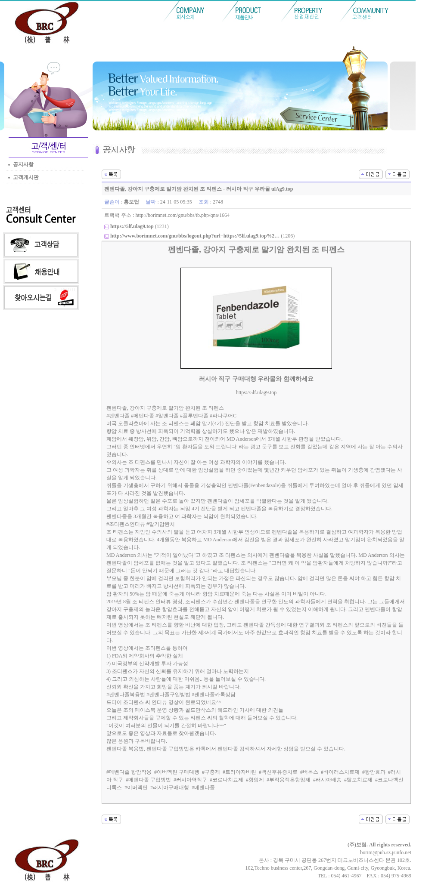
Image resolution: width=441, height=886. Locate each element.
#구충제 (211, 772)
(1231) (139, 226)
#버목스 (309, 772)
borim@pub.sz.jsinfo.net (385, 852)
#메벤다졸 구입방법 (148, 780)
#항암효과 (373, 772)
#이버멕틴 (136, 787)
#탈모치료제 (358, 780)
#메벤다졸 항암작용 (129, 772)
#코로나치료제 (226, 780)
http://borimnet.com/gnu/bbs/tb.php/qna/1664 (182, 215)
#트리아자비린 (239, 772)
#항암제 (255, 780)
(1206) (202, 236)
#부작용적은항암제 (289, 780)
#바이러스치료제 (340, 772)
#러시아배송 (327, 780)
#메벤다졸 (203, 787)
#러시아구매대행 (169, 787)
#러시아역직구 (190, 780)
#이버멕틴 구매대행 (176, 772)
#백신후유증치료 (278, 772)
